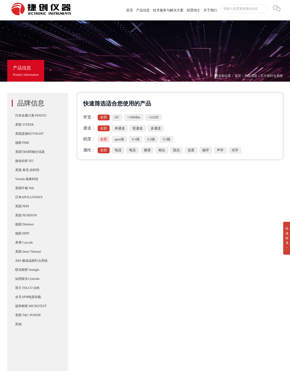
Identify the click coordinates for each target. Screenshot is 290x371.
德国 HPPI (22, 233)
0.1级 (136, 139)
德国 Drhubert (24, 224)
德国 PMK (22, 142)
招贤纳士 (193, 10)
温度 (191, 150)
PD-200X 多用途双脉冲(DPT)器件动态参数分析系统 (155, 294)
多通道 (156, 128)
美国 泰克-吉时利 (27, 170)
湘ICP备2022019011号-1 (26, 340)
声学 (220, 150)
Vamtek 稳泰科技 (26, 179)
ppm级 (119, 139)
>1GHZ (153, 117)
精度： (89, 139)
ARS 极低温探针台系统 (31, 260)
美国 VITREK (24, 124)
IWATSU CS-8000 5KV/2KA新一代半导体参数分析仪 (156, 312)
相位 (161, 150)
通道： (89, 128)
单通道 (120, 128)
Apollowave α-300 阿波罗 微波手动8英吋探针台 (152, 339)
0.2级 (151, 139)
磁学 (205, 150)
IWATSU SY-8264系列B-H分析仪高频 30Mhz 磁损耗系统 (159, 321)
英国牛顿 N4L (24, 188)
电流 (118, 150)
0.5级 (167, 139)
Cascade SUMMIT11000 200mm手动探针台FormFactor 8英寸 (161, 330)
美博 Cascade (24, 242)
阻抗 (176, 150)
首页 (129, 10)
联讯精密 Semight (27, 269)
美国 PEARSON (26, 215)
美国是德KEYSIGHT (29, 133)
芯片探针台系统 (272, 76)
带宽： (89, 117)
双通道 (138, 128)
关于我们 (210, 10)
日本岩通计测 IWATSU (31, 115)
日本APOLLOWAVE (29, 197)
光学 (235, 150)
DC (117, 117)
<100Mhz (133, 117)
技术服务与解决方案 (168, 10)
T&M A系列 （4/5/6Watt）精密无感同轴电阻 (150, 303)
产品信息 (143, 10)
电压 (132, 150)
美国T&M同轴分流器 (30, 152)
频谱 (147, 150)
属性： (89, 150)
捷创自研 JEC (24, 161)
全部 (103, 117)
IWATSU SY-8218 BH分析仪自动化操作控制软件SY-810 (158, 276)
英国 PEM (22, 206)
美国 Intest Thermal (28, 251)
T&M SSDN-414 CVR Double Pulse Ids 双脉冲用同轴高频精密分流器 (167, 285)
